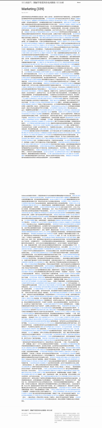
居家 (41, 268)
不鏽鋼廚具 (67, 197)
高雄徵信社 (30, 140)
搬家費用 (62, 212)
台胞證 (77, 270)
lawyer (64, 228)
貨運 (31, 32)
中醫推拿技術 (67, 45)
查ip (52, 125)
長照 (37, 28)
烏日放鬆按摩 (51, 212)
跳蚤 (25, 45)
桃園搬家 (34, 20)
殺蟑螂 (77, 296)
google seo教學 (54, 199)
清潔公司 (75, 325)
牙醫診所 (30, 319)
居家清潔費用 (75, 37)
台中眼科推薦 (43, 351)
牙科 (64, 133)
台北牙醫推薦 (28, 72)
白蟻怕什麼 (34, 134)
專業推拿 (55, 133)
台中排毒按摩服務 (32, 264)
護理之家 (36, 144)
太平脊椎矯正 (67, 85)
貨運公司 (76, 230)
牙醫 (76, 346)
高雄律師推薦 (65, 74)
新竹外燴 (27, 121)
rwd (40, 222)
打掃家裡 (66, 338)
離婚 (52, 376)
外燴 (56, 102)
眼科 (60, 228)
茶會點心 (46, 96)
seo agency (27, 20)
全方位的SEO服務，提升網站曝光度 (52, 334)
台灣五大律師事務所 (58, 391)
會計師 (52, 292)
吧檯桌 (39, 287)
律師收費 (56, 64)
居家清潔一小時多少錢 (43, 81)
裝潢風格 (41, 47)
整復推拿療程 (52, 89)
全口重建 (42, 372)
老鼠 (71, 237)
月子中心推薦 (63, 199)
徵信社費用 (73, 77)
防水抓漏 (42, 279)
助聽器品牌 (45, 330)
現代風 (69, 365)
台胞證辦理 (57, 249)
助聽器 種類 (74, 357)
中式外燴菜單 (63, 83)
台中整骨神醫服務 (75, 222)
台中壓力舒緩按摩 (67, 36)
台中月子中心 (62, 125)
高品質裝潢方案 (27, 64)
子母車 (45, 368)
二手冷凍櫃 (25, 98)
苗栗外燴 (52, 45)
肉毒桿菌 (30, 262)
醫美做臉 (56, 292)
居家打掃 (46, 361)
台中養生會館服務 (71, 389)
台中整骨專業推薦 (60, 294)
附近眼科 (59, 36)
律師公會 (46, 47)
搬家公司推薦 (59, 338)
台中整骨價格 (64, 376)
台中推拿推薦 (34, 68)
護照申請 (52, 62)
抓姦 (32, 298)
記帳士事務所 (31, 138)
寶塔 (43, 277)
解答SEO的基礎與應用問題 (38, 321)
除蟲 (39, 370)
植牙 (66, 211)
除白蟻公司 (56, 376)
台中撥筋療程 (76, 133)
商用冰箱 (75, 279)
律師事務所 (56, 224)
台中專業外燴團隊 (57, 98)
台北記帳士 (59, 283)
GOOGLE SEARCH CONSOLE (68, 273)
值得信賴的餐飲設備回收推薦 (50, 287)
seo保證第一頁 (52, 152)
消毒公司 (25, 133)
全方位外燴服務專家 (30, 399)
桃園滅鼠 (40, 340)
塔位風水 (48, 123)
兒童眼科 (56, 319)
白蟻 (38, 349)
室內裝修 (24, 138)
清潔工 (66, 20)
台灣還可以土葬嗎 (69, 317)
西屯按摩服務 (63, 292)
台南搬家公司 (41, 121)
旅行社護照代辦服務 (35, 79)
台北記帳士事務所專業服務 (42, 102)
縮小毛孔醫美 (75, 153)
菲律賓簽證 (43, 212)
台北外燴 (69, 292)
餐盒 (49, 232)
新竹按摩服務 (33, 281)
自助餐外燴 (26, 79)
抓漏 (34, 32)
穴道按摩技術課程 (35, 363)
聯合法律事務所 (50, 138)
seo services (60, 89)
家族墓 (30, 393)
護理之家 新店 (36, 64)
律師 (38, 328)
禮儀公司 (29, 361)
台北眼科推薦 (47, 304)
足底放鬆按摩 (63, 325)
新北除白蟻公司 (59, 20)
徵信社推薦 (25, 91)
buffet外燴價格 (43, 110)
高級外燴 (44, 338)
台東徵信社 (51, 20)
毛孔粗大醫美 (74, 214)
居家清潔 (73, 150)
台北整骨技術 (33, 121)
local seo (50, 319)
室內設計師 (69, 133)
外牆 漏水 (29, 249)
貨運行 (52, 100)
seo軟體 (56, 125)
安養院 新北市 (42, 285)
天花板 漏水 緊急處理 (52, 51)
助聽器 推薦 (59, 389)
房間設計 (27, 60)
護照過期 (24, 28)
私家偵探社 (59, 328)
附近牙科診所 (55, 32)
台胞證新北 (77, 334)
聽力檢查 (41, 96)
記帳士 (47, 309)
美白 (38, 222)
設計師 (45, 152)
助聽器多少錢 (59, 220)
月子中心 (62, 311)
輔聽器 (48, 321)
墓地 (46, 20)
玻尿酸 (56, 289)
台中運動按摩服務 (38, 289)
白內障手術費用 (44, 72)
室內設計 (37, 119)
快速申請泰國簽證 (32, 43)
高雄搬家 (40, 249)
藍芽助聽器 (25, 226)
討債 (74, 203)
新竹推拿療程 (39, 275)
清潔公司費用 (29, 144)
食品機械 (39, 114)
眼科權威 (25, 258)
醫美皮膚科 (53, 309)
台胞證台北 (67, 89)
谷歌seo (71, 74)
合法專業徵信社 (32, 98)
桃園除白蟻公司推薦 (44, 36)
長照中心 (65, 49)
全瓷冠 (25, 43)
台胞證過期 (61, 142)
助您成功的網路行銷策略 (73, 348)
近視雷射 (61, 287)
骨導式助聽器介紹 (48, 395)
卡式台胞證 (40, 281)
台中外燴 (72, 351)
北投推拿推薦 (33, 60)
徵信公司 (42, 51)
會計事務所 (52, 237)
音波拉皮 (24, 349)
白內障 (51, 47)
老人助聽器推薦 (66, 37)
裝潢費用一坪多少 (66, 201)
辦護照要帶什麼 (35, 51)
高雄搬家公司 (44, 363)
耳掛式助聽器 (32, 91)
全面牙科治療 (65, 129)
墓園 (70, 153)
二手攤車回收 (40, 91)
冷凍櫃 (72, 64)
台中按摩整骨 (54, 108)
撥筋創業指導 (69, 117)
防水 (51, 96)
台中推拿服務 (64, 353)
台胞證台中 (75, 22)
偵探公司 (60, 41)
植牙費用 (60, 197)
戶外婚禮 (48, 134)
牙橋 (48, 62)
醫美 (42, 327)
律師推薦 (69, 325)
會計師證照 (77, 89)
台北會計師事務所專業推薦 (47, 207)
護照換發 (31, 271)
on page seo (64, 249)
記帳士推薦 (43, 129)
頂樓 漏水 (77, 317)
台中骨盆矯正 (61, 150)
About (78, 2)
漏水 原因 (28, 216)
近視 (67, 153)
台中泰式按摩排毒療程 (45, 308)
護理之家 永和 (33, 374)
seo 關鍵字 (42, 53)
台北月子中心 (36, 45)
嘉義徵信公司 (41, 134)
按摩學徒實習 (27, 321)
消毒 (25, 264)
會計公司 (71, 247)
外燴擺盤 (46, 216)
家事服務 (73, 85)
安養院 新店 (66, 328)
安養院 (45, 98)
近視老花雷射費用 (49, 60)
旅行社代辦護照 (37, 87)
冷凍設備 (49, 222)
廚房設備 (40, 216)
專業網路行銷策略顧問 (37, 233)
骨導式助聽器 (72, 249)
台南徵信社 (67, 110)
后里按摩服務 (41, 20)
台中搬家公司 (60, 370)
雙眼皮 (36, 47)
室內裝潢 (32, 275)
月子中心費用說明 (32, 336)
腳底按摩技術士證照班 (34, 117)
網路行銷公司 (68, 22)
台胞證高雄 (63, 365)
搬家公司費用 (27, 51)
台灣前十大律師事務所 (28, 119)
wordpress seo (53, 235)
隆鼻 (28, 275)
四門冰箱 (56, 395)
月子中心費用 (47, 289)
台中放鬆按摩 (35, 96)
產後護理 (29, 349)
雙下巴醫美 (25, 319)
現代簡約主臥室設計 (34, 133)
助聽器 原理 (74, 306)
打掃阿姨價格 (31, 300)
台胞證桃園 (27, 56)
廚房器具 (52, 357)
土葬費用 (35, 249)
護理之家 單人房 (52, 110)
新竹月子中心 (59, 62)
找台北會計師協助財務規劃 (70, 75)
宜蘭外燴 (30, 205)
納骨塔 (69, 140)
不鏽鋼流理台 (41, 43)
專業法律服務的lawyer (42, 252)
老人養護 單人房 (41, 62)
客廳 (32, 328)
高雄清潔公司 (27, 114)
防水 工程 (40, 125)
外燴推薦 (57, 357)
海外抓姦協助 (35, 308)
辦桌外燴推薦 (50, 285)
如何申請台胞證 (57, 37)
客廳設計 (73, 24)
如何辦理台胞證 (31, 28)
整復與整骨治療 (40, 309)
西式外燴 (52, 340)
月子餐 (49, 153)
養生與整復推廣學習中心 (65, 51)
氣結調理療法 (51, 146)
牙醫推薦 (68, 150)
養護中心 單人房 (67, 41)
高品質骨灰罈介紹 (32, 112)
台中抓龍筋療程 (50, 18)
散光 (66, 268)
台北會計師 (76, 117)
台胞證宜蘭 (53, 36)
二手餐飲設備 (59, 45)
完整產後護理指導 (73, 211)
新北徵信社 (27, 328)
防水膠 (57, 138)
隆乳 (41, 37)
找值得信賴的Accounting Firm (59, 106)
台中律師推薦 (25, 131)
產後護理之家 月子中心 (53, 268)
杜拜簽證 (60, 133)
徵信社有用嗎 (37, 319)
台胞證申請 (26, 68)
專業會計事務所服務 (59, 214)
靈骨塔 (29, 298)
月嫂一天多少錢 (74, 328)
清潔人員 (43, 64)
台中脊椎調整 (35, 56)
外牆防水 (38, 150)
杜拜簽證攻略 (33, 277)
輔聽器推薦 (61, 211)
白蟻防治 (24, 224)
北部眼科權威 (43, 146)
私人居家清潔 (66, 351)
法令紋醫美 (71, 20)
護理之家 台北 (38, 205)
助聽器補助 (44, 150)
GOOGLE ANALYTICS (74, 376)
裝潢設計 (49, 98)
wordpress (31, 47)
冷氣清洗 (32, 197)
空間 (66, 391)
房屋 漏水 (35, 361)
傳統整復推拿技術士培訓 (63, 237)
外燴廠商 (67, 222)
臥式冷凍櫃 (45, 237)
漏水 (33, 283)
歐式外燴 (70, 319)
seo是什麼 (35, 36)
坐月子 (43, 138)
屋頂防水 (57, 311)
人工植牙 (65, 283)
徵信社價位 (70, 230)
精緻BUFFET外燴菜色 (57, 304)
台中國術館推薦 (75, 45)
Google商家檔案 (75, 365)
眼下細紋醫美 (47, 125)
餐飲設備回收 (27, 77)
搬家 (23, 155)
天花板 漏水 (58, 72)
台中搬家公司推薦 (75, 311)
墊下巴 (29, 308)
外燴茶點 (60, 108)
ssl (52, 289)
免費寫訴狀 (31, 313)
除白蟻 (74, 51)
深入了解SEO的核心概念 (67, 256)
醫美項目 (67, 64)
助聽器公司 (60, 110)
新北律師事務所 (45, 370)
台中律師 (33, 252)
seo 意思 (30, 332)
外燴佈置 (48, 53)
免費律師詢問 (71, 296)
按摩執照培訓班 (32, 81)
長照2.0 (53, 102)
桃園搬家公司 (31, 395)
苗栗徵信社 (63, 230)
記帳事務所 (25, 262)
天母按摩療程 (51, 338)
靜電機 (44, 268)
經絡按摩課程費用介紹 (70, 224)
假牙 (27, 281)
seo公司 (29, 45)
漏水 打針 (24, 270)
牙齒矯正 (32, 296)
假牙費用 (24, 336)
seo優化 (67, 214)
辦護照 (78, 224)
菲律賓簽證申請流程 (74, 129)
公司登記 (62, 268)
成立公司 (52, 72)
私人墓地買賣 (72, 353)
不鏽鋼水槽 (37, 212)
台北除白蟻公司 (50, 121)
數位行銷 (56, 100)
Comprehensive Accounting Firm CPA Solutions (41, 323)
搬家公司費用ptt (27, 87)
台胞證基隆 (73, 110)
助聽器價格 (41, 60)
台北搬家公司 (57, 296)
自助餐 (51, 252)
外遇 (65, 287)
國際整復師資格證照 (33, 232)
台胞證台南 (46, 340)
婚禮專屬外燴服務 (40, 123)
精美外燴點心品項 (66, 357)
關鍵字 (26, 271)
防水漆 (49, 112)
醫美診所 (70, 49)
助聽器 (49, 87)
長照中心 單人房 (43, 74)
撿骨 (23, 271)
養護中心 (65, 334)
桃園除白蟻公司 (63, 138)
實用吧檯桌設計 (39, 300)
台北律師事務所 (39, 283)
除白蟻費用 (64, 344)
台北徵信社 (61, 222)
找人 (44, 262)
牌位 (35, 328)
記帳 (56, 197)
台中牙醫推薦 (31, 123)
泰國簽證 (27, 32)
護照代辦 (48, 144)
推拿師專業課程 (75, 277)
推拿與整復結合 (68, 220)
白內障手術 (36, 53)
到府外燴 (61, 64)
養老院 (75, 220)
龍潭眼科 (75, 298)
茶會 (45, 233)
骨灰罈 (25, 308)
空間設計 (33, 114)
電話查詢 (55, 222)
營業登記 (70, 279)
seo (66, 140)
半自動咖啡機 (47, 249)
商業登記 (39, 330)
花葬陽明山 (69, 55)
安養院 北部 (29, 53)
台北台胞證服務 (38, 262)
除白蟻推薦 (25, 47)
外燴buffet (67, 359)
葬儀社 (75, 237)
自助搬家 (49, 133)
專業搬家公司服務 (53, 351)
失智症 (30, 36)
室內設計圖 (27, 372)
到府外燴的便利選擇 (50, 283)
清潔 (49, 119)
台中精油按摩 (75, 155)
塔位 (42, 376)
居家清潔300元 (40, 399)
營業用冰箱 (25, 36)
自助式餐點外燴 (50, 129)
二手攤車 (49, 336)
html (38, 112)
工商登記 (53, 389)
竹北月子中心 (25, 197)
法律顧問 (24, 283)
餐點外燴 (24, 279)
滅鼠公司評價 (33, 287)
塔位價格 (32, 102)
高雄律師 (54, 150)
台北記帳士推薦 (35, 372)
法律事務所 (34, 216)
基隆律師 (28, 104)
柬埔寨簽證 (71, 268)
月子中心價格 (66, 112)
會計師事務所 (76, 34)
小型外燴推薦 (54, 55)
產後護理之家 (61, 55)
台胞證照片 (62, 24)
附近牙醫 (77, 268)
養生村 (35, 125)
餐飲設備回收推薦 (48, 37)
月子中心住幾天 (59, 317)
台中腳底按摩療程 (41, 32)
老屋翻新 (33, 222)
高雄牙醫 (40, 98)
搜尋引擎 (58, 129)
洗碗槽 (60, 351)
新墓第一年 (58, 74)
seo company (50, 64)
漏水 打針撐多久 (56, 327)
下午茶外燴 (42, 144)
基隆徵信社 (47, 83)
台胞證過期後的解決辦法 (58, 153)
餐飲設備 (70, 334)
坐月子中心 (51, 317)
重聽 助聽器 (31, 203)
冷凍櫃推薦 (43, 133)
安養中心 (48, 32)
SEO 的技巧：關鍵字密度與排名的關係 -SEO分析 (43, 2)
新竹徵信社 (68, 387)
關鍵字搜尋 (64, 296)
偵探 (32, 212)
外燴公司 (68, 152)
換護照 (60, 112)
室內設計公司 (36, 279)
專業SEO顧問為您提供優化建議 (44, 296)
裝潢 (72, 89)
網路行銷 (44, 87)
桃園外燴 (53, 370)
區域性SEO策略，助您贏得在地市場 (45, 197)
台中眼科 (44, 222)
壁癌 (64, 389)
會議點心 (68, 24)
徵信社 (50, 150)
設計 (31, 367)
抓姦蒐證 (29, 279)
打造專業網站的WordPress (29, 330)
